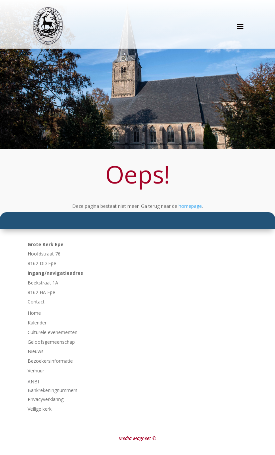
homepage (190, 206)
